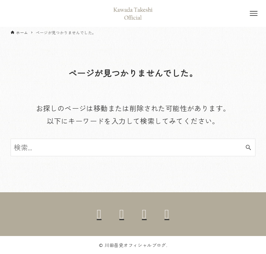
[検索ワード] (133, 147)
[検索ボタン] (248, 147)
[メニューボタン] (254, 13)
